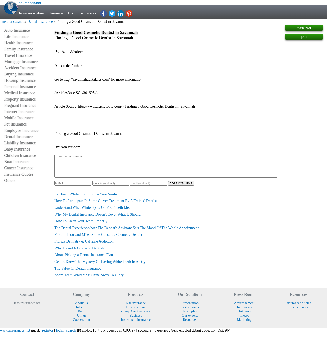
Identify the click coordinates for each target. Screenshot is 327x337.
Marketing (244, 324)
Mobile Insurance (19, 118)
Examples (190, 316)
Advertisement (244, 307)
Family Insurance (18, 49)
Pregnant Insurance (20, 105)
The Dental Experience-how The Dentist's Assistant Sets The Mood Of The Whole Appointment (126, 232)
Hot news (244, 316)
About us (81, 307)
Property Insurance (20, 99)
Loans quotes (298, 311)
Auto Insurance (17, 30)
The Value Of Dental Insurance (77, 273)
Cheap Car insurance (135, 316)
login (60, 335)
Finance (56, 13)
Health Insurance (18, 42)
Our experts (190, 320)
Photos (244, 320)
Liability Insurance (20, 143)
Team (81, 316)
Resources (190, 324)
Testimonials (190, 311)
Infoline (81, 311)
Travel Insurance (18, 55)
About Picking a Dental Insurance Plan (83, 259)
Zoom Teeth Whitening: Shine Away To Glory (89, 279)
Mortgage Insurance (21, 61)
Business (136, 320)
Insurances (87, 13)
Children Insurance (20, 155)
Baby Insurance (17, 149)
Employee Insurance (21, 130)
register (47, 335)
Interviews (244, 311)
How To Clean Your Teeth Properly (80, 225)
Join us (81, 320)
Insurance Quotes (18, 174)
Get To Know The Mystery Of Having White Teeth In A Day (100, 266)
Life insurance (136, 307)
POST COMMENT (181, 187)
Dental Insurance (40, 21)
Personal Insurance (20, 86)
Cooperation (81, 324)
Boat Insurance (16, 161)
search (71, 335)
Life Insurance (16, 36)
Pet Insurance (15, 124)
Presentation (190, 307)
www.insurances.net (15, 335)
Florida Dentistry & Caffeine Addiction (84, 246)
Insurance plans (32, 13)
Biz (71, 13)
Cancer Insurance (18, 168)
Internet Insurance (19, 111)
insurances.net (12, 21)
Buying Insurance (19, 74)
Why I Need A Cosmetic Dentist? (79, 252)
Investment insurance (136, 324)
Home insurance (135, 311)
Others (9, 180)
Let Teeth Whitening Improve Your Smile (85, 198)
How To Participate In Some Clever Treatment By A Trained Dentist (105, 205)
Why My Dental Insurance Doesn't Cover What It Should (97, 219)
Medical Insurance (19, 93)
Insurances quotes (298, 307)
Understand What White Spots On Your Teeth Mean (93, 212)
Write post (304, 28)
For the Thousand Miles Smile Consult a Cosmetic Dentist (98, 239)
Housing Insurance (20, 80)
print (304, 37)
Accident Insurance (20, 67)
